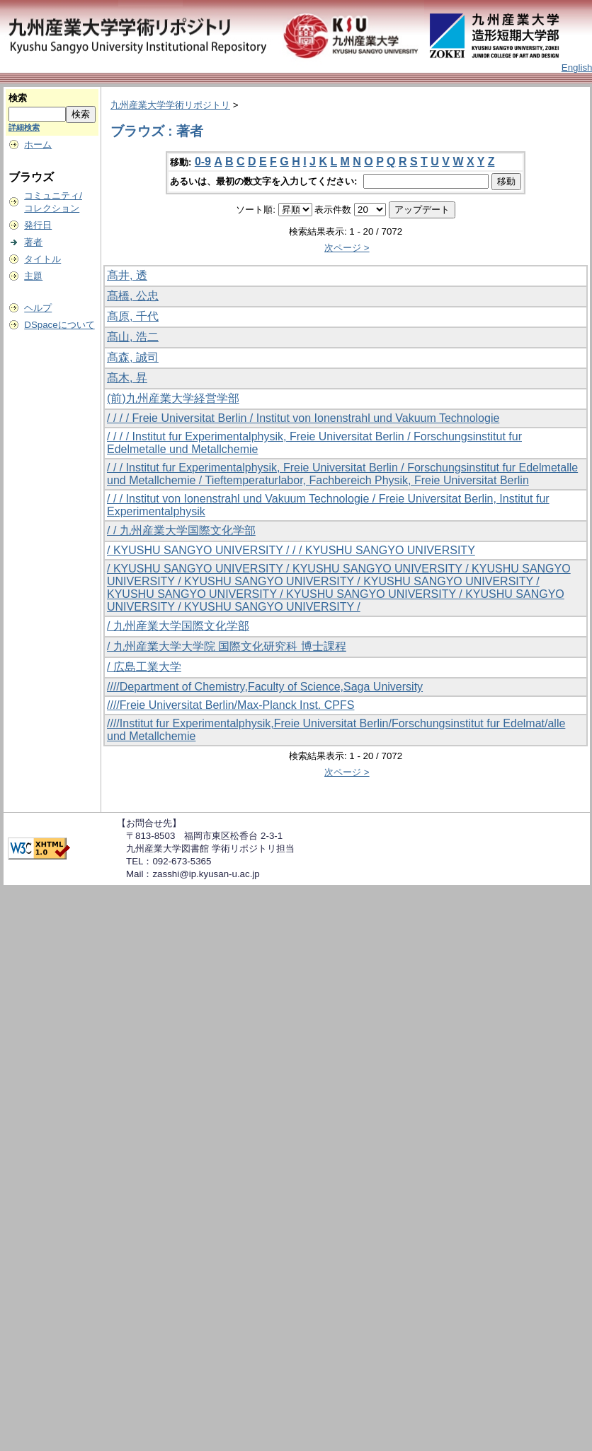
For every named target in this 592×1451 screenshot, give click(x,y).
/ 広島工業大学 (144, 667)
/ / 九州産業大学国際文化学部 (181, 530)
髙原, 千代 (133, 316)
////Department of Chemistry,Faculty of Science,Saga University (265, 687)
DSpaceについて (59, 324)
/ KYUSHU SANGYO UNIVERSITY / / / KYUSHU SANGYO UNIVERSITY (291, 550)
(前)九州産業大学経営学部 (173, 398)
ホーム (38, 144)
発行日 (38, 225)
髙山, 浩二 (133, 337)
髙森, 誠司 (133, 357)
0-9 (203, 161)
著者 (33, 242)
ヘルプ (38, 307)
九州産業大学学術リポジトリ (170, 105)
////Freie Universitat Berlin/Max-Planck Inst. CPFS (230, 705)
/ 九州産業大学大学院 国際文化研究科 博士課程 (226, 646)
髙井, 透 (127, 275)
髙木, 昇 (127, 378)
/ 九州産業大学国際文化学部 (178, 626)
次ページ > (347, 247)
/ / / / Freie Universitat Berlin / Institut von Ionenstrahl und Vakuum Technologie (303, 418)
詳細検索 (24, 127)
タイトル (42, 259)
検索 (17, 98)
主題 (33, 276)
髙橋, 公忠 (133, 296)
